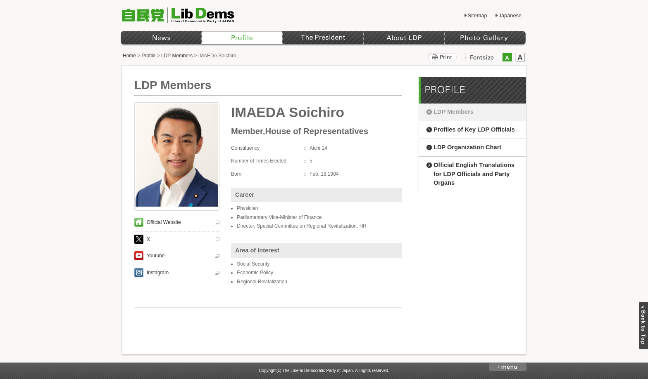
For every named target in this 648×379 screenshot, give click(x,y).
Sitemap (477, 15)
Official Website (164, 222)
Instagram (158, 272)
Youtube (155, 256)
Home (129, 56)
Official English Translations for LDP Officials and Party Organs (474, 174)
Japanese (510, 15)
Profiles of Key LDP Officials (474, 129)
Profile (149, 56)
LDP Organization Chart (467, 147)
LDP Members (177, 56)
